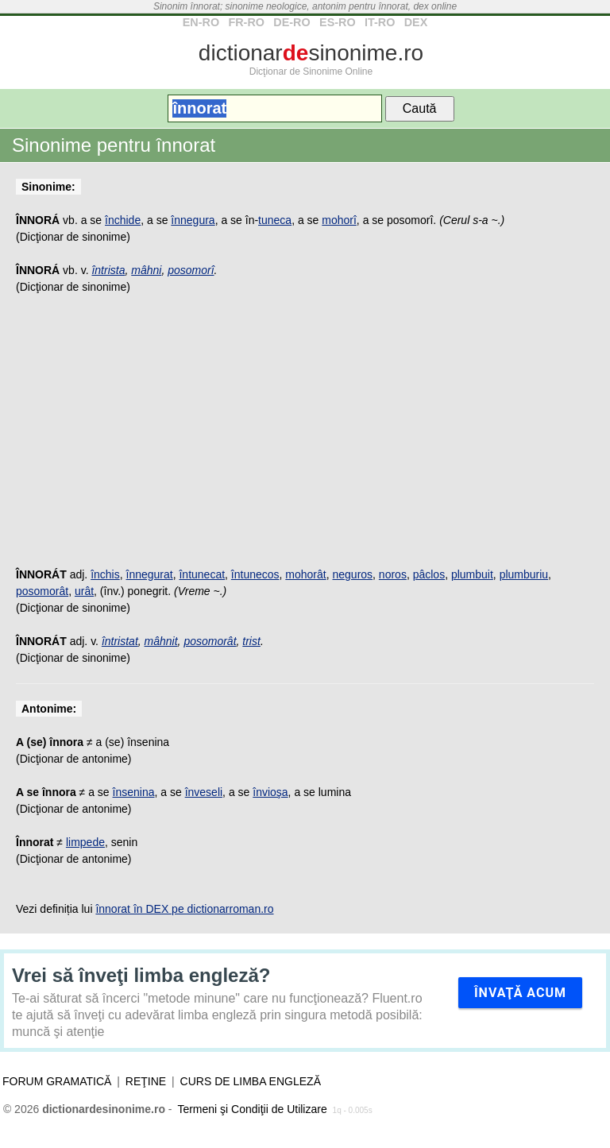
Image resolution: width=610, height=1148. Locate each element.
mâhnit (161, 641)
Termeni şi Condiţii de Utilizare (251, 1109)
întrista (108, 270)
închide (123, 220)
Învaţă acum (520, 992)
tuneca (274, 220)
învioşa (270, 792)
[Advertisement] (305, 439)
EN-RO (201, 22)
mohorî (339, 220)
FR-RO (246, 22)
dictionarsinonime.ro (311, 53)
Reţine (145, 1081)
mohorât (305, 574)
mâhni (146, 270)
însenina (134, 792)
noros (393, 574)
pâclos (429, 574)
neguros (352, 574)
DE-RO (291, 22)
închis (105, 574)
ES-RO (337, 22)
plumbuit (472, 574)
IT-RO (380, 22)
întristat (120, 641)
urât (84, 591)
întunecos (255, 574)
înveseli (203, 792)
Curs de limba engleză (250, 1081)
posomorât (42, 591)
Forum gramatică (56, 1081)
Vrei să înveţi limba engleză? (141, 975)
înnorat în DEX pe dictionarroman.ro (184, 909)
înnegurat (149, 574)
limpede (85, 842)
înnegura (192, 220)
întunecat (202, 574)
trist (251, 641)
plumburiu (524, 574)
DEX (416, 22)
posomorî (191, 270)
